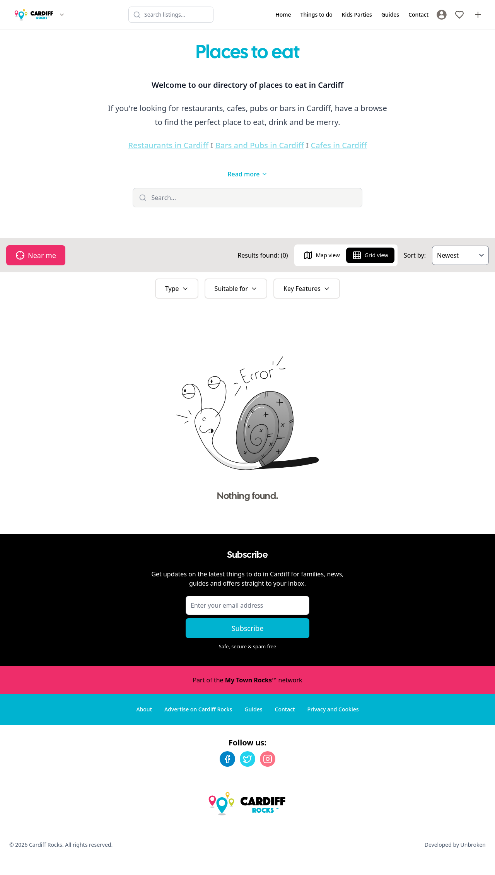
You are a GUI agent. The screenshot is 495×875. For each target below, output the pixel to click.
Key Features (306, 288)
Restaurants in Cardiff (168, 145)
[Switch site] (62, 14)
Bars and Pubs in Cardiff (259, 145)
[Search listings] (170, 15)
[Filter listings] (248, 197)
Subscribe (248, 628)
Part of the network (247, 680)
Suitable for (236, 288)
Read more (247, 174)
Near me (35, 255)
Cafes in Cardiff (339, 145)
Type (176, 288)
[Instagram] (267, 759)
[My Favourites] (459, 14)
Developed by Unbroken (455, 844)
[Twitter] (247, 759)
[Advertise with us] (478, 14)
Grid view (370, 255)
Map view (322, 255)
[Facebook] (227, 759)
